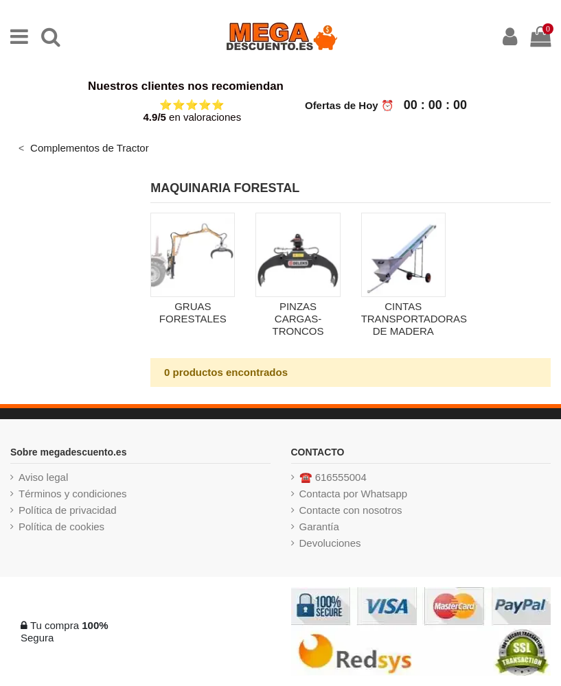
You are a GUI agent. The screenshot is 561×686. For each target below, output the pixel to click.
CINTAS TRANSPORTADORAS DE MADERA (414, 318)
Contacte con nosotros (350, 510)
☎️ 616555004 (333, 477)
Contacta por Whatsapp (353, 493)
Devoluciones (330, 543)
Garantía (319, 526)
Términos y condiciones (73, 493)
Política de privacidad (68, 510)
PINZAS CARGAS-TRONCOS (298, 318)
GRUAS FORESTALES (193, 312)
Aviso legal (43, 477)
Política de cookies (61, 526)
